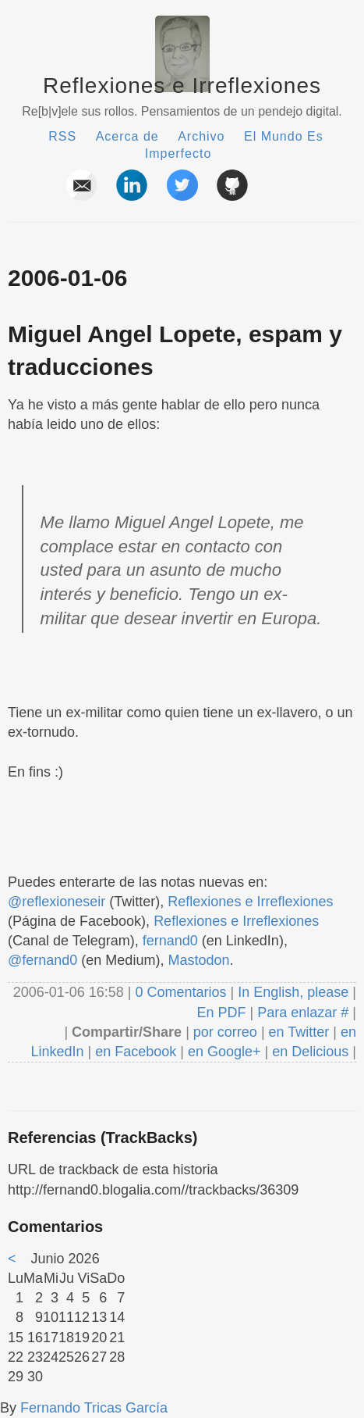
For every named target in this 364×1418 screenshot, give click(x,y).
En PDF (221, 1012)
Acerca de (127, 136)
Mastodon (198, 960)
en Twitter (299, 1032)
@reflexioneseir (56, 901)
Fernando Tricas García (94, 1408)
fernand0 (170, 940)
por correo (223, 1032)
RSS (62, 136)
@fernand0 (42, 960)
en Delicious (310, 1051)
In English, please (293, 992)
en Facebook (133, 1051)
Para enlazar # (302, 1012)
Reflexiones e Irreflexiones (182, 85)
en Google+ (224, 1051)
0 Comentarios (182, 992)
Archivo (201, 136)
